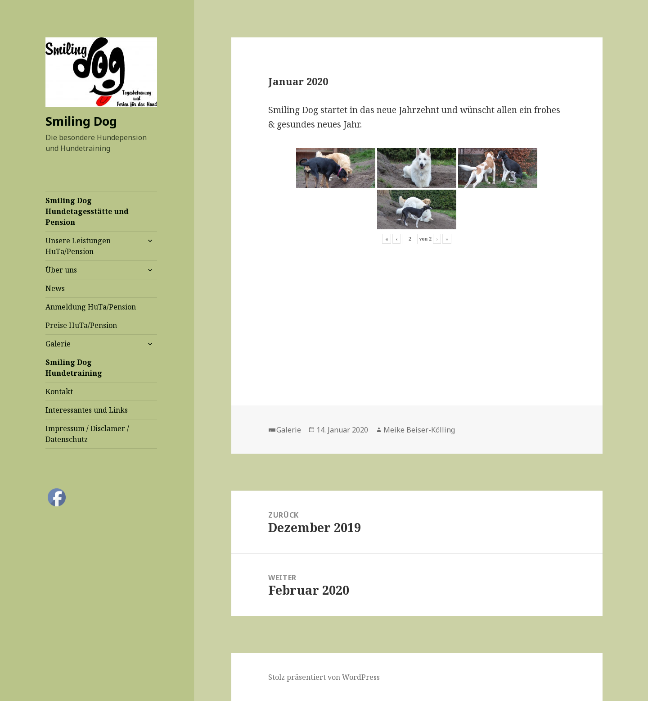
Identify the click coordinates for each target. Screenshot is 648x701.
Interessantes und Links (86, 410)
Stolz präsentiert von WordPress (324, 677)
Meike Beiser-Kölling (419, 430)
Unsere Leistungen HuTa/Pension (78, 246)
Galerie (58, 344)
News (55, 288)
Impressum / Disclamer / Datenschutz (87, 433)
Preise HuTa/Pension (81, 325)
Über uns (61, 270)
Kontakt (59, 391)
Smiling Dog (81, 121)
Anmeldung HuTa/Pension (90, 307)
